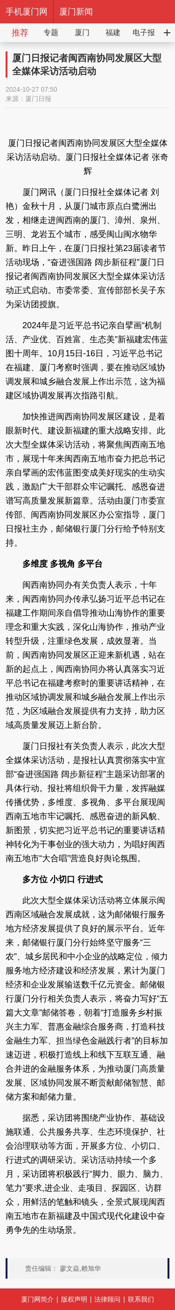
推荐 (20, 32)
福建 (112, 32)
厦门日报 (38, 98)
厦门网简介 (37, 1299)
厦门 (82, 32)
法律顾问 (107, 1299)
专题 (50, 32)
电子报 (144, 32)
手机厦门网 (27, 11)
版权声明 (74, 1299)
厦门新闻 (76, 11)
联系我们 (141, 1299)
